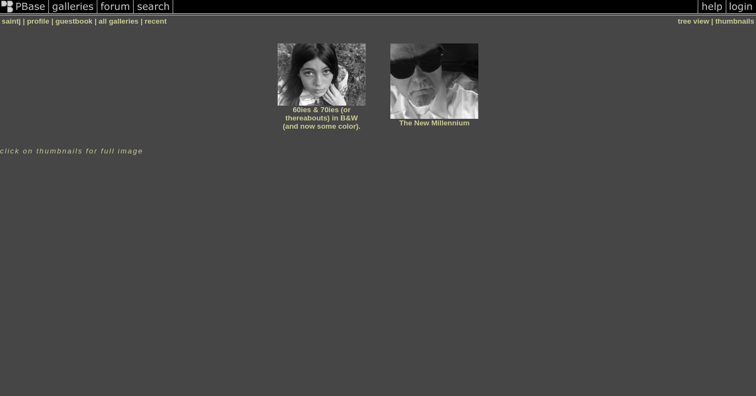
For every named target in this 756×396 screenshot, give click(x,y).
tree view (693, 21)
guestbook (74, 21)
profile (38, 21)
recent (156, 21)
